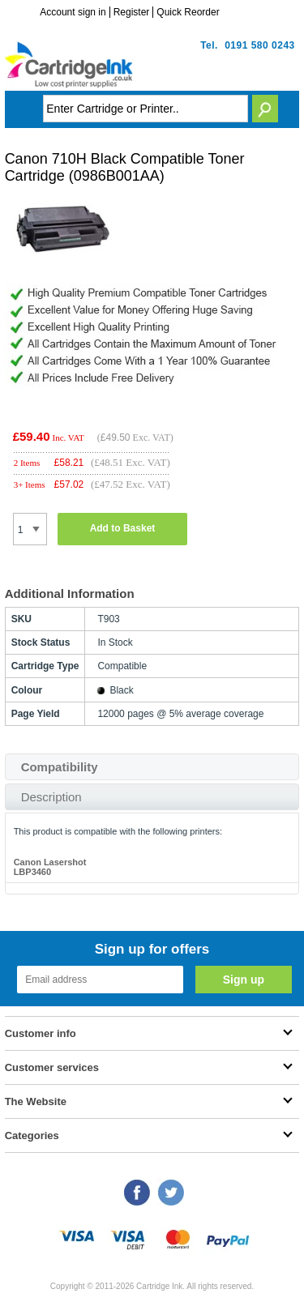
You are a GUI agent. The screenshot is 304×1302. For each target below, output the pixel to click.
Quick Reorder (187, 12)
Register (131, 12)
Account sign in (72, 12)
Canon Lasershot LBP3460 (50, 867)
